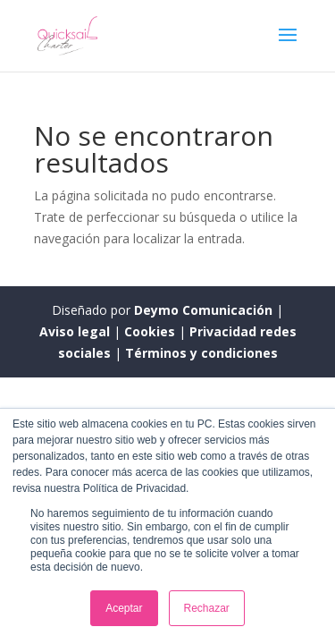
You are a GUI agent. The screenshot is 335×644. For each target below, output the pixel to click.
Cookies (151, 331)
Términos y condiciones (201, 352)
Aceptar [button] (123, 608)
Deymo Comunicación (205, 309)
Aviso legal (76, 331)
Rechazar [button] (207, 608)
